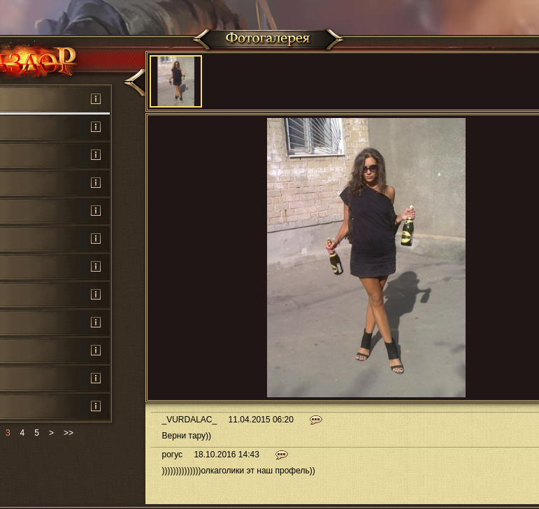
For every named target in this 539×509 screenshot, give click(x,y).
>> (68, 433)
